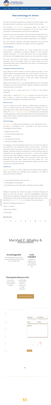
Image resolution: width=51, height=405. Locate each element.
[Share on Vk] (35, 221)
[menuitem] (5, 8)
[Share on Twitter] (10, 221)
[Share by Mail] (45, 221)
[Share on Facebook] (5, 221)
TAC (18, 54)
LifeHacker (25, 95)
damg (34, 18)
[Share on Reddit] (40, 221)
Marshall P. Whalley (17, 200)
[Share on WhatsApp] (15, 221)
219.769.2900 (13, 330)
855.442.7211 (13, 323)
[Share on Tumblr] (30, 221)
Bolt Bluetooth (18, 27)
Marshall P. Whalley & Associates (19, 112)
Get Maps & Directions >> (16, 351)
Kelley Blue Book (8, 124)
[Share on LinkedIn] (25, 221)
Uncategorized (27, 18)
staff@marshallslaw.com (16, 344)
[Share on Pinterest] (20, 221)
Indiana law (7, 169)
